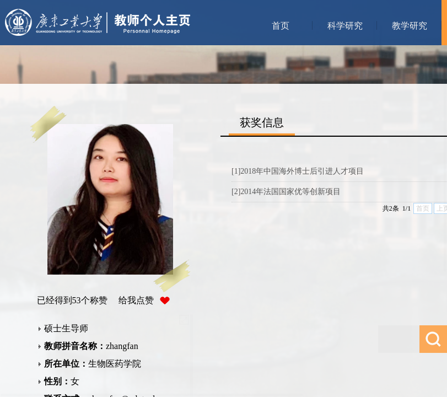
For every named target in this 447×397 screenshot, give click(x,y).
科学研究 (345, 25)
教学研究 (409, 25)
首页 (280, 25)
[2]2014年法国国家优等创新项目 (286, 191)
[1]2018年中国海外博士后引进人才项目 (297, 171)
